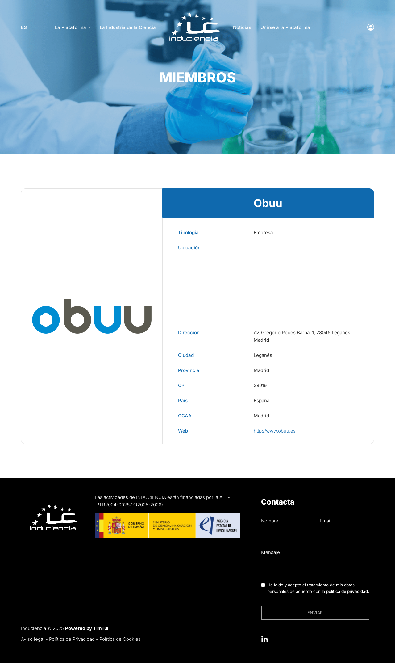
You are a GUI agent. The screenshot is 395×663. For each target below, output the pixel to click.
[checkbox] (263, 585)
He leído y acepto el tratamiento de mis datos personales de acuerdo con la (318, 588)
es (24, 27)
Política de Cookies (120, 639)
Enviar (315, 612)
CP (181, 385)
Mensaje (270, 552)
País (183, 400)
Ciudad (186, 355)
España (261, 400)
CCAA (185, 416)
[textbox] (315, 564)
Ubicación (189, 248)
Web (183, 431)
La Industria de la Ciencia (128, 27)
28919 (260, 385)
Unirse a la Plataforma (285, 27)
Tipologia (188, 232)
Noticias (242, 27)
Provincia (188, 370)
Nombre (269, 521)
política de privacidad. (347, 591)
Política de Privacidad (72, 639)
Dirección (189, 333)
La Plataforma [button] (72, 27)
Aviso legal (32, 639)
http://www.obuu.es (275, 431)
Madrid (261, 370)
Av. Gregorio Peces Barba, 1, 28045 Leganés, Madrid (302, 336)
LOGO (194, 14)
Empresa (263, 232)
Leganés (263, 355)
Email (325, 521)
